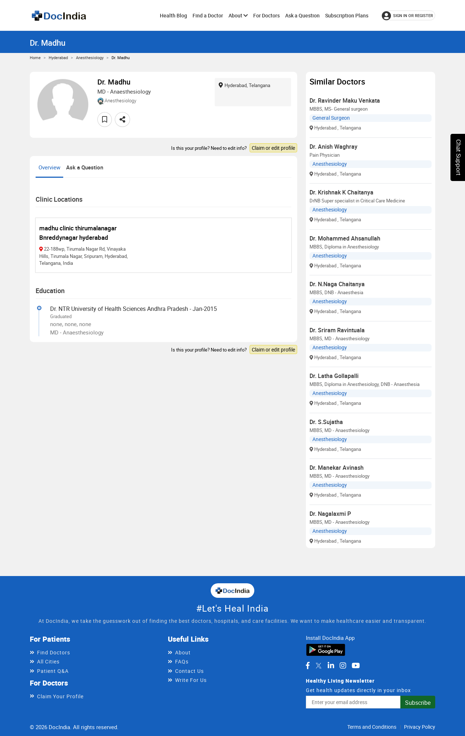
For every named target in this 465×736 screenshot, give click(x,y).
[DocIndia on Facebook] (308, 665)
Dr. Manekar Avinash (337, 468)
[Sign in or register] (408, 15)
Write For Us (191, 680)
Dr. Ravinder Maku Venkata (345, 100)
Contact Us (189, 670)
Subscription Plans (346, 15)
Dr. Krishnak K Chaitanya (341, 192)
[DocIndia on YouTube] (356, 665)
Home (35, 57)
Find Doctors (53, 652)
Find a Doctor (208, 15)
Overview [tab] (49, 167)
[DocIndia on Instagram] (343, 665)
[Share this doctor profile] (122, 119)
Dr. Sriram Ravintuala (337, 330)
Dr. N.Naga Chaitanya (337, 284)
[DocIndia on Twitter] (318, 665)
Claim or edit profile (273, 147)
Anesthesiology (90, 57)
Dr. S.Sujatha (326, 422)
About (238, 15)
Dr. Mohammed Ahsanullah (345, 238)
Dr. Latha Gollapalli (334, 376)
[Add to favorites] (104, 119)
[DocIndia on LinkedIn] (331, 665)
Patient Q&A (53, 670)
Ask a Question (302, 15)
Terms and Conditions (371, 726)
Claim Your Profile (60, 696)
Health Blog (173, 15)
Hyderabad (58, 57)
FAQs (182, 661)
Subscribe (417, 703)
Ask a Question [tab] (84, 167)
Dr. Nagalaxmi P (330, 514)
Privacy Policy (419, 726)
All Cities (48, 661)
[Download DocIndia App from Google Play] (325, 649)
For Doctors (266, 15)
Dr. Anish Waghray (333, 147)
